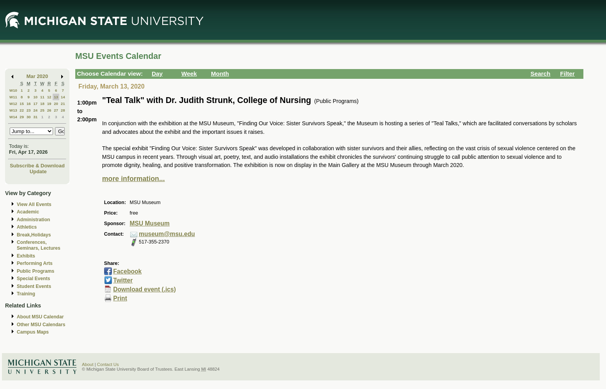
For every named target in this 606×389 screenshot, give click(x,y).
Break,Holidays (34, 235)
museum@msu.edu (167, 234)
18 (42, 103)
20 (56, 103)
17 (35, 103)
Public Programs (35, 271)
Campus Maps (33, 332)
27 (56, 110)
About (88, 364)
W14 (13, 117)
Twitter (123, 280)
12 (49, 97)
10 (35, 97)
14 (63, 97)
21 (63, 103)
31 (35, 117)
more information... (133, 179)
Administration (33, 219)
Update (38, 171)
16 (29, 103)
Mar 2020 (37, 76)
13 (56, 97)
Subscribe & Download (37, 166)
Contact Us (108, 364)
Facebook (127, 271)
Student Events (34, 286)
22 (21, 110)
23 (29, 110)
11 (42, 97)
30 (29, 117)
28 (63, 110)
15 (21, 103)
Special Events (33, 278)
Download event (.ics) (144, 289)
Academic (28, 212)
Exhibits (26, 256)
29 (21, 117)
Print (120, 298)
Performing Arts (35, 263)
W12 (13, 103)
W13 (13, 110)
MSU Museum (150, 223)
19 (49, 103)
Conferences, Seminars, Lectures (38, 245)
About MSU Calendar (40, 317)
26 (49, 110)
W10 (13, 90)
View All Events (34, 204)
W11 (13, 97)
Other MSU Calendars (41, 324)
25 (42, 110)
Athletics (27, 227)
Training (26, 294)
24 (35, 110)
